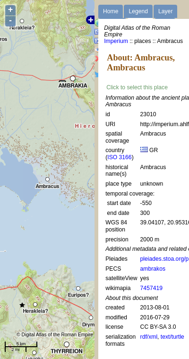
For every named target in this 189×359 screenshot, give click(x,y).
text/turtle (172, 336)
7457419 (151, 288)
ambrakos (152, 268)
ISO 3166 (119, 157)
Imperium (116, 41)
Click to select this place (137, 87)
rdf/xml (148, 336)
